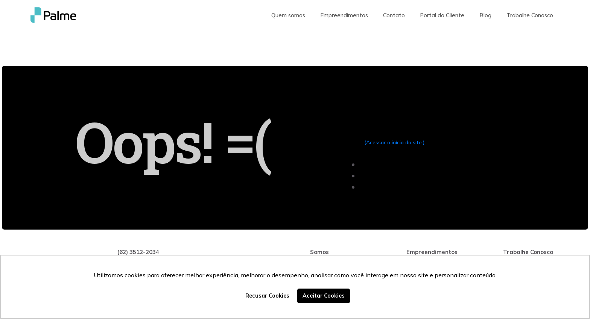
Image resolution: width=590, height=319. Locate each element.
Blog (485, 15)
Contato (394, 15)
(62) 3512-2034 (138, 252)
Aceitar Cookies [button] (324, 295)
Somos (319, 252)
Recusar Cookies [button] (267, 295)
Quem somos (288, 15)
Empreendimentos (344, 15)
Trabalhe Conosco (529, 15)
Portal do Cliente (442, 15)
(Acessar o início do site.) (394, 142)
